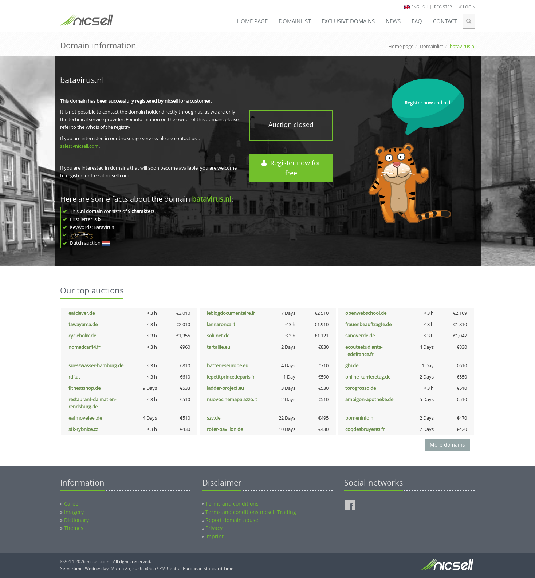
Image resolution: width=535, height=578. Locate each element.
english (419, 6)
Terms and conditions (232, 503)
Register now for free (290, 168)
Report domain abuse (231, 519)
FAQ (417, 21)
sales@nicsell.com (79, 146)
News (393, 21)
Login (467, 6)
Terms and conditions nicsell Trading (250, 511)
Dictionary (76, 519)
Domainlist (295, 21)
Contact (445, 21)
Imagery (74, 511)
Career (72, 503)
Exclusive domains (348, 21)
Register (443, 6)
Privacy (214, 527)
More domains (447, 444)
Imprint (214, 536)
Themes (73, 527)
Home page (252, 21)
